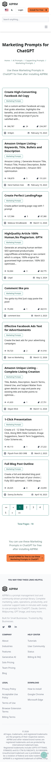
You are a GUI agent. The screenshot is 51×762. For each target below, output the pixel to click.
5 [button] (5, 512)
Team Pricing (8, 667)
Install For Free (38, 10)
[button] (6, 507)
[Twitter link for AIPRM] (3, 627)
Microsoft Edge (35, 699)
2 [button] (26, 507)
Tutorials (32, 640)
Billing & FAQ (34, 657)
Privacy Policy (9, 688)
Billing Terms (8, 717)
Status (31, 651)
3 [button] (33, 507)
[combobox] (25, 19)
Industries (7, 646)
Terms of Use (9, 702)
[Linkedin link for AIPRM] (16, 627)
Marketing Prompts (13, 101)
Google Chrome (36, 694)
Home (7, 60)
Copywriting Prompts (35, 60)
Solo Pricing (8, 662)
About (5, 640)
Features (6, 651)
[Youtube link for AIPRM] (9, 627)
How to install (35, 688)
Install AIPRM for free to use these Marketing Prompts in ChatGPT (26, 558)
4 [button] (40, 507)
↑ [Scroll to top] (44, 755)
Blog (4, 673)
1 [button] (20, 507)
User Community (36, 646)
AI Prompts (18, 60)
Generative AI (9, 657)
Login (20, 10)
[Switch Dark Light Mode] (12, 10)
